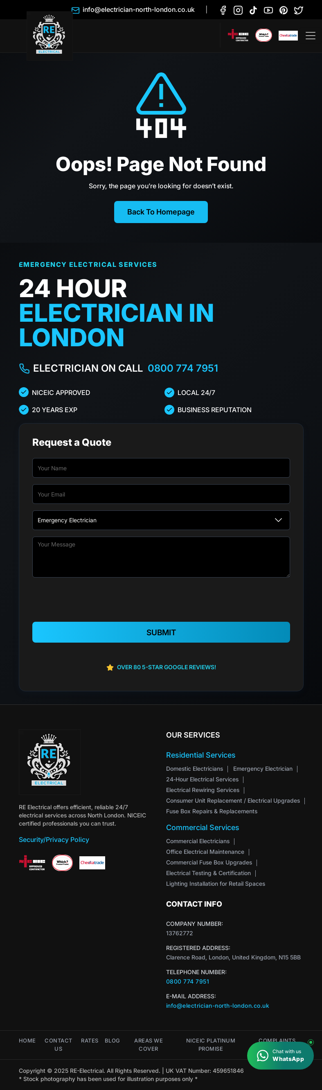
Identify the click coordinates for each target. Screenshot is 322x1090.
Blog (112, 1041)
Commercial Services (202, 827)
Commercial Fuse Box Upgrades (209, 862)
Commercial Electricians (198, 840)
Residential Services (201, 755)
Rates (90, 1041)
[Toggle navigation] (310, 35)
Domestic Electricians (194, 768)
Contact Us (58, 1045)
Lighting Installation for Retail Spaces (215, 883)
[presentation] (161, 600)
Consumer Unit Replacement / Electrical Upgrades (233, 800)
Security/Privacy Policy (54, 839)
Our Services (193, 735)
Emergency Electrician (263, 768)
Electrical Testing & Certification (208, 872)
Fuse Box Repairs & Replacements (211, 811)
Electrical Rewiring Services (202, 789)
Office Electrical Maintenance (205, 851)
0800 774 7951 (183, 368)
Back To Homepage (161, 212)
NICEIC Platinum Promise (211, 1045)
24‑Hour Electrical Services (202, 779)
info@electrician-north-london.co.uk (218, 1005)
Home (27, 1041)
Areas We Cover (148, 1045)
